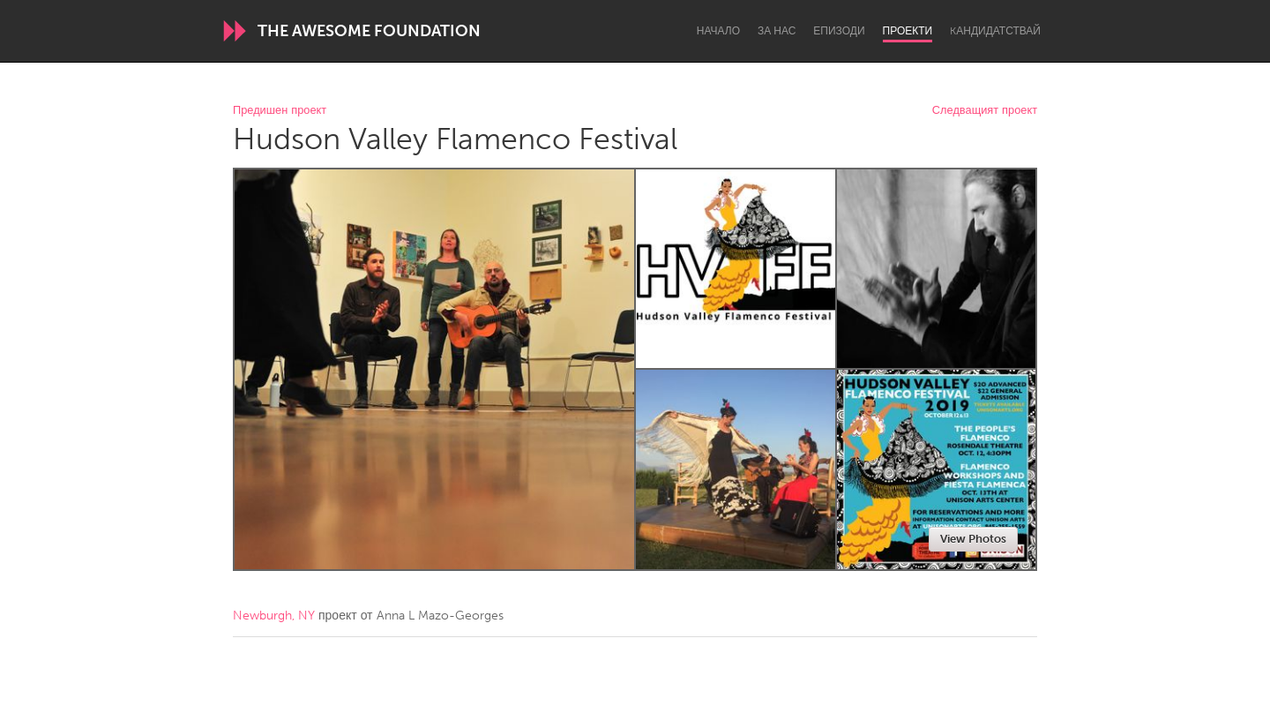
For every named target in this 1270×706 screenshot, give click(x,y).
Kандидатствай (995, 31)
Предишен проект (279, 110)
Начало (718, 31)
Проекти (908, 31)
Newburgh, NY (274, 615)
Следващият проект (984, 110)
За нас (777, 31)
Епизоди (838, 31)
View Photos (973, 538)
